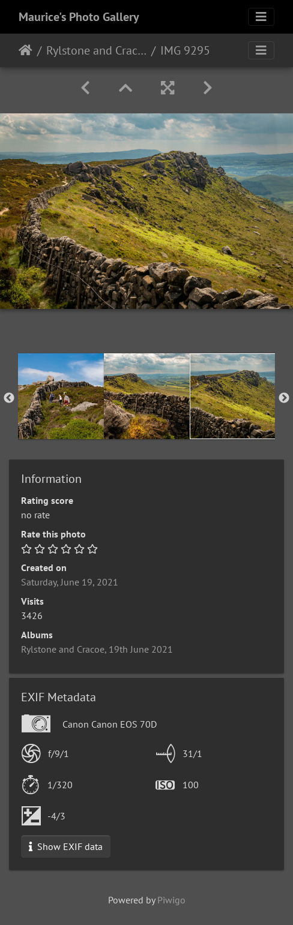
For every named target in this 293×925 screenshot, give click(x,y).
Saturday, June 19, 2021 (69, 582)
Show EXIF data (66, 846)
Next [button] (284, 398)
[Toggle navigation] (261, 17)
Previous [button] (9, 398)
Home (25, 50)
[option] (61, 396)
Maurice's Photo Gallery (79, 17)
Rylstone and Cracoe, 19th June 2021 (96, 50)
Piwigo (171, 900)
